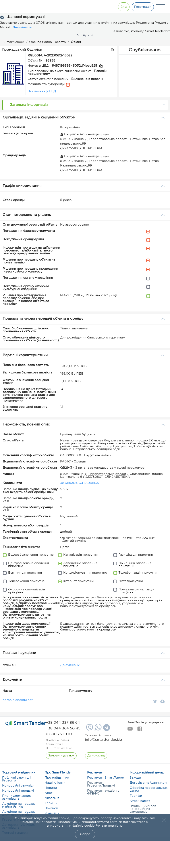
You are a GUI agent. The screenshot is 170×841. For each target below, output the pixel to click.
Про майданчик (57, 777)
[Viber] (89, 729)
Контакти (52, 813)
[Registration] (143, 6)
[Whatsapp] (97, 729)
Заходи (135, 777)
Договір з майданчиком (148, 782)
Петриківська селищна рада (84, 134)
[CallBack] (61, 755)
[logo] (25, 723)
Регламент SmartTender (105, 777)
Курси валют (140, 801)
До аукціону (69, 665)
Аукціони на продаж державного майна (18, 813)
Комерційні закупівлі (18, 785)
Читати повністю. (109, 825)
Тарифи (136, 796)
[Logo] (18, 7)
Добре (85, 834)
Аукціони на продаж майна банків (18, 805)
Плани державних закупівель (16, 797)
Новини (51, 788)
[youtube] (130, 730)
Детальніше (22, 27)
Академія (52, 798)
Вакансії (51, 808)
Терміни (51, 803)
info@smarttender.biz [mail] (103, 739)
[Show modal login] (123, 6)
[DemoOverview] (96, 755)
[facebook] (139, 730)
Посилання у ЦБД (42, 91)
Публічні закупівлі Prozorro (16, 779)
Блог (48, 793)
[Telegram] (106, 729)
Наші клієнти (55, 782)
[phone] (63, 722)
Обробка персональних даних (149, 789)
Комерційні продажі (18, 790)
